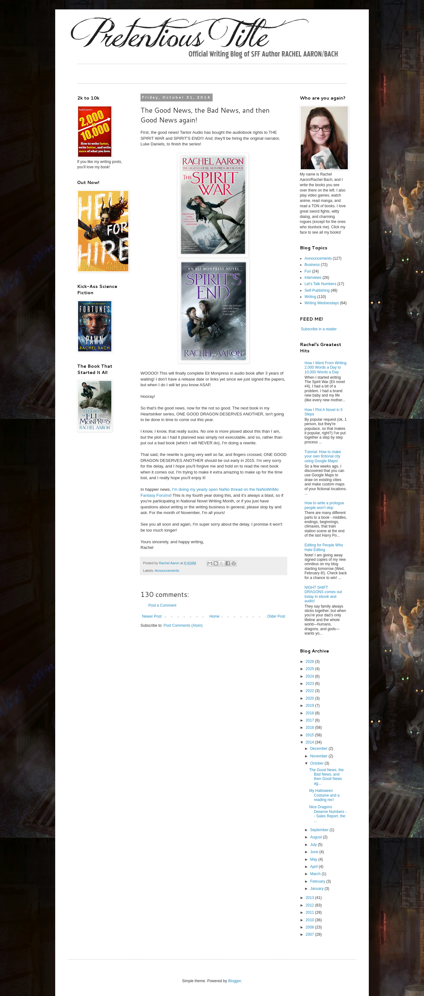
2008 (310, 927)
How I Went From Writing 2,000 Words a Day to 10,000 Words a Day (326, 367)
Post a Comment (162, 605)
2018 (310, 713)
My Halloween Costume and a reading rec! (324, 795)
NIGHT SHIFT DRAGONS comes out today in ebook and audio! (323, 594)
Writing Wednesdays (322, 303)
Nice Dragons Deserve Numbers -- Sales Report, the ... (328, 814)
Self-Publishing (317, 290)
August (316, 837)
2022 (310, 691)
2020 (310, 698)
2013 (310, 898)
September (320, 830)
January (317, 888)
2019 (310, 705)
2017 (310, 720)
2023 (310, 683)
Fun (308, 271)
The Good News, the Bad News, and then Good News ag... (326, 777)
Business (312, 265)
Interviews (313, 277)
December (319, 748)
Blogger (234, 981)
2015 (310, 735)
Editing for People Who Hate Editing (324, 547)
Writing (310, 297)
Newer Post (152, 616)
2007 (310, 934)
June (314, 852)
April (314, 866)
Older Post (276, 616)
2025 (310, 669)
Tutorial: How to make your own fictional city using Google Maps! (323, 456)
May (314, 859)
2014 (310, 742)
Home (214, 616)
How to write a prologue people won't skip (324, 505)
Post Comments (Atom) (183, 625)
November (319, 756)
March (316, 874)
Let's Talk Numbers (320, 284)
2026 (310, 661)
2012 (310, 905)
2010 (310, 920)
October (317, 763)
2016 (310, 727)
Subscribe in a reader (319, 329)
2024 (310, 676)
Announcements (167, 570)
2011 (310, 912)
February (318, 881)
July (314, 844)
